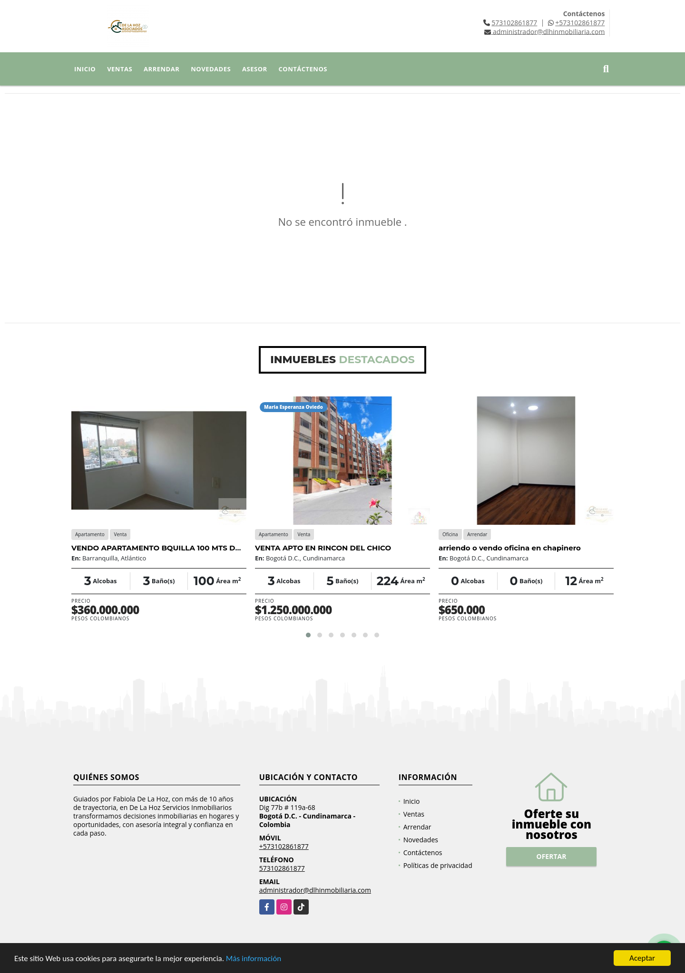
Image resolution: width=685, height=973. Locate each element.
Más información (253, 959)
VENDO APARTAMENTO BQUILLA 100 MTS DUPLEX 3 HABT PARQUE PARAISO (215, 547)
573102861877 (514, 22)
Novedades (211, 69)
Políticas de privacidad (437, 865)
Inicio (85, 69)
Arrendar (161, 69)
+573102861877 (580, 22)
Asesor (254, 69)
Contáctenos (303, 69)
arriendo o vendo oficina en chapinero (510, 547)
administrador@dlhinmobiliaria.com (315, 890)
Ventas (119, 69)
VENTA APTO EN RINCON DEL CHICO (323, 547)
